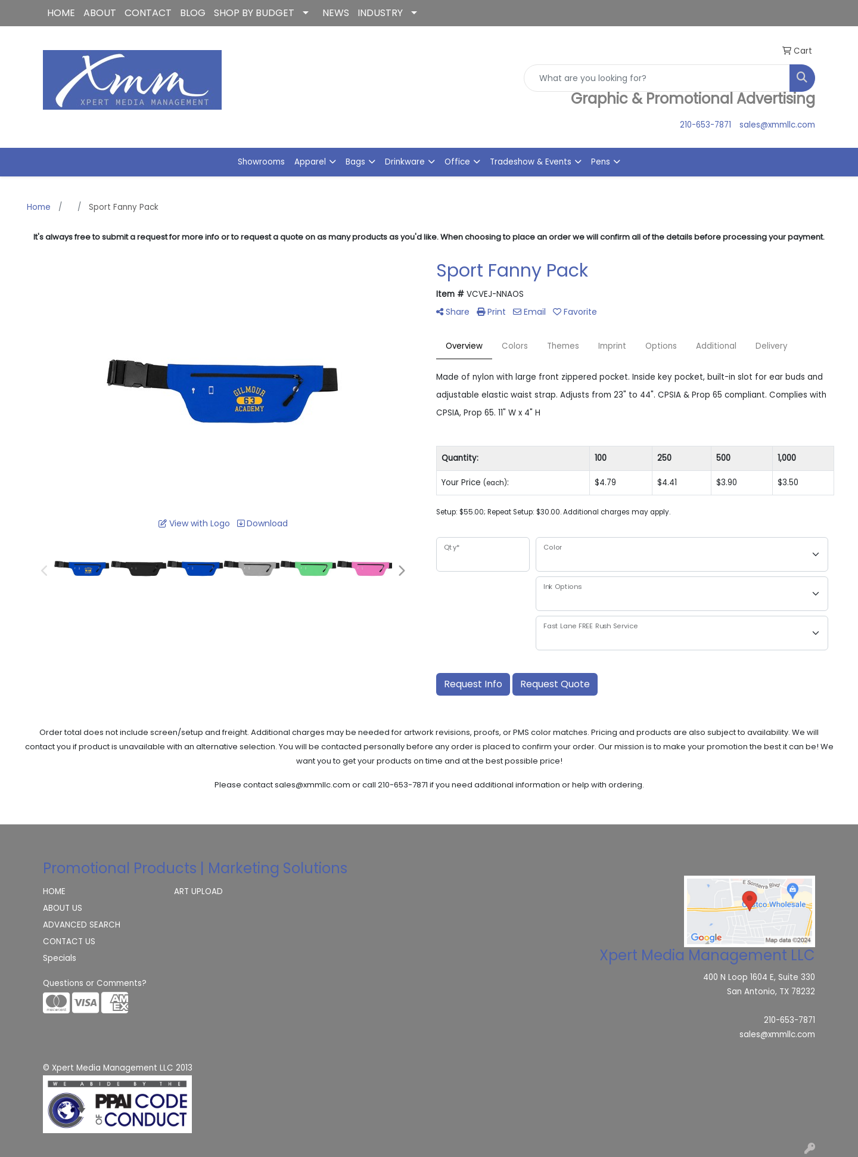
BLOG (193, 13)
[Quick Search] (657, 78)
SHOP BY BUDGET (254, 13)
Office (457, 161)
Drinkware (405, 161)
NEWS (335, 13)
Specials (59, 958)
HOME (61, 13)
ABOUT (99, 13)
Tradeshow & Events (530, 161)
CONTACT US (69, 941)
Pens (600, 161)
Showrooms (261, 161)
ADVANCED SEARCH (81, 924)
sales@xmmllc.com (777, 125)
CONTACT (148, 13)
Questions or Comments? (95, 983)
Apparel (310, 161)
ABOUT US (62, 908)
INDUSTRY (380, 13)
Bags (355, 161)
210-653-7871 (705, 125)
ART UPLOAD (198, 891)
